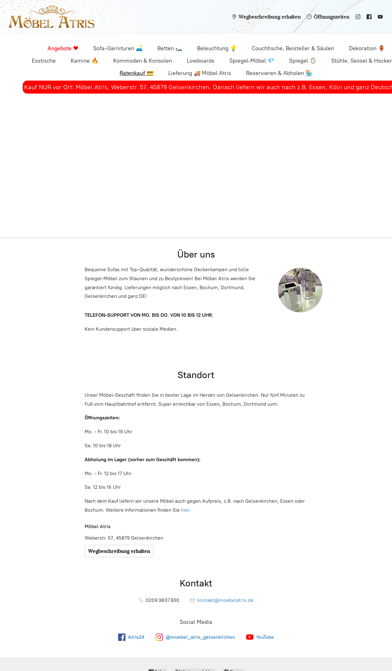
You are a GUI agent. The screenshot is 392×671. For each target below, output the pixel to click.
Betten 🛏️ (169, 48)
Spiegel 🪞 (302, 60)
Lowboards (200, 60)
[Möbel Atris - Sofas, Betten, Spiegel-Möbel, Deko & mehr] (51, 16)
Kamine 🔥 (84, 60)
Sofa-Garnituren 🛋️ (118, 48)
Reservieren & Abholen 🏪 (279, 73)
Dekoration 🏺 (367, 48)
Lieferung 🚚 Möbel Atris (199, 73)
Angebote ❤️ (62, 48)
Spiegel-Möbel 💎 (251, 60)
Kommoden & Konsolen (142, 60)
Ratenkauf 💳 (136, 73)
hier (185, 510)
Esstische (44, 60)
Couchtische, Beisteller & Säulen (293, 48)
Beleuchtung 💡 (217, 48)
